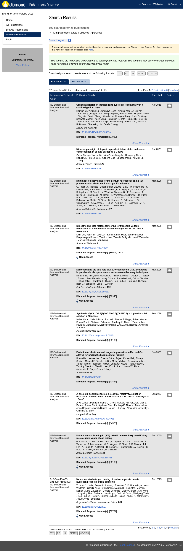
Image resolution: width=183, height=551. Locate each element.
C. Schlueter (127, 200)
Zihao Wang (82, 113)
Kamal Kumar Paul (116, 234)
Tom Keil (109, 319)
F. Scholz (106, 197)
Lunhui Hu (132, 119)
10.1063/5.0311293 (91, 213)
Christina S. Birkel (85, 410)
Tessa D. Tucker (101, 363)
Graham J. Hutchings (104, 493)
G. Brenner (131, 195)
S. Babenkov (96, 189)
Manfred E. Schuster (124, 488)
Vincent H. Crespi (100, 121)
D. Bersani (111, 447)
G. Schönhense (118, 205)
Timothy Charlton (85, 366)
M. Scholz (95, 192)
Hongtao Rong (122, 116)
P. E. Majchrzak (84, 197)
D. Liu (97, 197)
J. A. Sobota (118, 197)
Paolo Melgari (124, 278)
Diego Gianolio (129, 491)
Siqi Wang (143, 491)
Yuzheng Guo (109, 158)
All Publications (14, 24)
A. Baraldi (100, 447)
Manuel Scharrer (98, 402)
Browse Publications (17, 29)
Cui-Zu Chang (111, 124)
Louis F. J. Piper (105, 284)
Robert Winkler (140, 319)
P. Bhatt (123, 444)
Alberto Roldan (118, 496)
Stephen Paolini (141, 113)
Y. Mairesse (97, 203)
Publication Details (85, 95)
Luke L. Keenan (93, 491)
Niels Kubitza (97, 319)
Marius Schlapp (123, 319)
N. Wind (106, 192)
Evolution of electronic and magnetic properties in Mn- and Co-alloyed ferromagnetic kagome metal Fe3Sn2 (109, 353)
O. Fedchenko (137, 187)
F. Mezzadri (104, 441)
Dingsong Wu (111, 113)
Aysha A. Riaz (106, 405)
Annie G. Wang (139, 116)
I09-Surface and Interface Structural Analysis (59, 108)
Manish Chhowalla (87, 240)
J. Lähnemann (95, 444)
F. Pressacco (134, 192)
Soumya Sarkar (136, 234)
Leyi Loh (101, 234)
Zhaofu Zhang (124, 158)
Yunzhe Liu (94, 111)
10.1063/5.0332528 (91, 168)
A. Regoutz (88, 447)
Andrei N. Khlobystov (137, 496)
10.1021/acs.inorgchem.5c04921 (98, 418)
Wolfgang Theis (141, 493)
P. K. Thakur (135, 444)
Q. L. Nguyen (123, 189)
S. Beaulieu (103, 205)
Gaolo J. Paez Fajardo (89, 278)
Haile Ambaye (136, 363)
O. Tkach (81, 187)
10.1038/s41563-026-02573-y (96, 132)
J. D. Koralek (132, 197)
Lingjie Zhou (96, 113)
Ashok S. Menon (121, 275)
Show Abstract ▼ (141, 143)
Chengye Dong (109, 111)
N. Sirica (102, 200)
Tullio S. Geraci (116, 402)
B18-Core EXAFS (59, 479)
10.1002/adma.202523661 (95, 248)
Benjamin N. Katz (117, 119)
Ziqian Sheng (83, 155)
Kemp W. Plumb (132, 366)
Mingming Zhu (85, 493)
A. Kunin (119, 203)
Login (9, 39)
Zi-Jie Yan (137, 111)
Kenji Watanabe (141, 237)
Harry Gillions (109, 278)
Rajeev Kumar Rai (125, 358)
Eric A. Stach (116, 366)
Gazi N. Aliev (93, 488)
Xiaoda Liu (108, 116)
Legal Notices (126, 545)
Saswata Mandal (85, 119)
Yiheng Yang (124, 111)
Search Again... (58, 40)
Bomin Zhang (95, 116)
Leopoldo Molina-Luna (110, 325)
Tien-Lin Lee (82, 121)
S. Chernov (137, 189)
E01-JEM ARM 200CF (61, 482)
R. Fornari (98, 449)
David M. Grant (124, 493)
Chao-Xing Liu (95, 124)
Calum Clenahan (140, 278)
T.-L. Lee (109, 203)
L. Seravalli (137, 441)
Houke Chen (125, 113)
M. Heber (105, 195)
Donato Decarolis (112, 491)
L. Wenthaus (117, 195)
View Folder (22, 65)
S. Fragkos (93, 187)
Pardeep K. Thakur (102, 281)
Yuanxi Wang (116, 121)
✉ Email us (174, 4)
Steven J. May (104, 369)
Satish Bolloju (85, 281)
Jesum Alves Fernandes (88, 499)
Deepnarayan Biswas (111, 187)
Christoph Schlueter (101, 322)
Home (9, 20)
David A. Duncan (100, 496)
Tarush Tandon (84, 363)
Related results (79, 81)
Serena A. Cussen (137, 281)
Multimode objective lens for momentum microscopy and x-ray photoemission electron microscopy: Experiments (109, 182)
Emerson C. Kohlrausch (127, 485)
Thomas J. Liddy (84, 485)
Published (157, 95)
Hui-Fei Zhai (132, 402)
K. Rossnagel (132, 203)
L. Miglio (87, 449)
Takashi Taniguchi (122, 237)
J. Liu (126, 187)
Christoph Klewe (119, 363)
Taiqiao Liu (97, 155)
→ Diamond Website (150, 4)
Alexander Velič (136, 361)
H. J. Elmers (90, 205)
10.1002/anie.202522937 (94, 507)
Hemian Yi (81, 111)
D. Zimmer (109, 189)
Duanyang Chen (133, 155)
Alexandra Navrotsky (137, 408)
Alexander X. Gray (85, 369)
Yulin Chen (130, 121)
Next (171, 90)
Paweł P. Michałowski (87, 325)
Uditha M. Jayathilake (116, 361)
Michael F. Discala (94, 361)
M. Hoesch (114, 200)
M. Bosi (93, 441)
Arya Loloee (82, 402)
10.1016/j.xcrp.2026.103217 (96, 291)
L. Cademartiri (125, 447)
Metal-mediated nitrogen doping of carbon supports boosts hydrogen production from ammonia (107, 480)
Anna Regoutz (130, 325)
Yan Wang (103, 240)
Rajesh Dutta (107, 358)
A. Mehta (92, 200)
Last (176, 90)
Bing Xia (82, 116)
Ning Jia (119, 155)
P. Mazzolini (111, 449)
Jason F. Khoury (117, 408)
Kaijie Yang (101, 119)
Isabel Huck (82, 319)
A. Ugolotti (116, 441)
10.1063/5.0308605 (91, 377)
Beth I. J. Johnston (86, 284)
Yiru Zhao (109, 155)
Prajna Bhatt (82, 322)
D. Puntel (143, 195)
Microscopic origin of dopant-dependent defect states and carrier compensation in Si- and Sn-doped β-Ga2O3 (110, 150)
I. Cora (126, 441)
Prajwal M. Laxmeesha (88, 358)
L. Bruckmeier (91, 195)
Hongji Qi (81, 158)
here (91, 50)
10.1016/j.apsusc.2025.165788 (97, 457)
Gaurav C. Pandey (140, 275)
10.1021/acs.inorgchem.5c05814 (98, 335)
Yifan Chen (107, 488)
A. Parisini (139, 447)
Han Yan (91, 234)
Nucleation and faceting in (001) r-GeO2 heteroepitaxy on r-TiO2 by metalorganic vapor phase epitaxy (111, 436)
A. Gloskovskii (118, 192)
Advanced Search (16, 34)
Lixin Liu (80, 234)
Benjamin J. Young (104, 485)
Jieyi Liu (143, 119)
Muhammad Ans (84, 275)
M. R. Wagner (111, 444)
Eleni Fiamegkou (103, 275)
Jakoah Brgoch (100, 408)
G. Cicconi (81, 441)
